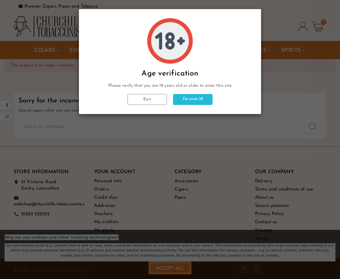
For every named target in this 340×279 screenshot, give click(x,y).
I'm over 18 (193, 99)
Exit (147, 99)
